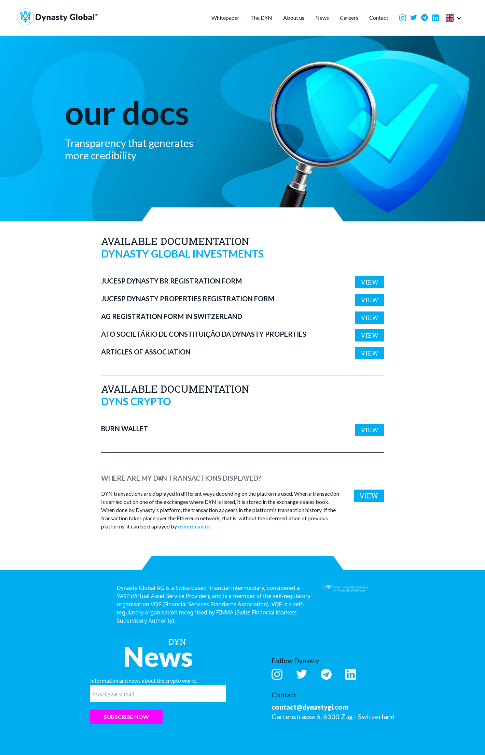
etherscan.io (194, 526)
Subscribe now (126, 716)
